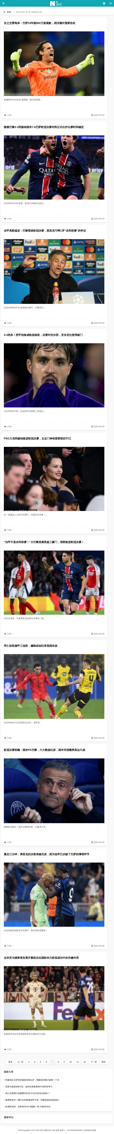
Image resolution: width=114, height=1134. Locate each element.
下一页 (94, 1062)
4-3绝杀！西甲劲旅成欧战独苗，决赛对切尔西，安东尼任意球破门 (43, 335)
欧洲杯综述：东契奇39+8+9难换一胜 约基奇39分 (28, 1106)
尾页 (104, 1062)
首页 (9, 12)
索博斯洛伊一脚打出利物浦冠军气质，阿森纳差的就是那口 (32, 1100)
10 (70, 1062)
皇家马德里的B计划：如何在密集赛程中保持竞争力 (28, 1086)
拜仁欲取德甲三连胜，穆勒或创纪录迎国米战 (30, 645)
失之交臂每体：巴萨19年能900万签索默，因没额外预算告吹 (39, 23)
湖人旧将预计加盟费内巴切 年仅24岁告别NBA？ (27, 1093)
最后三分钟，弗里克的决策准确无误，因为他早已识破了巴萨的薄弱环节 (46, 854)
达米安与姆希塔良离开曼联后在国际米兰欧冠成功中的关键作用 (41, 957)
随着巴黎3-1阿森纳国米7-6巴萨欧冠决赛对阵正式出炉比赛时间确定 (44, 127)
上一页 (20, 1062)
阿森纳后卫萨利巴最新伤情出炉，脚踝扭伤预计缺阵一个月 (32, 1080)
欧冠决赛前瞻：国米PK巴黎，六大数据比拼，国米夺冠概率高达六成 (44, 749)
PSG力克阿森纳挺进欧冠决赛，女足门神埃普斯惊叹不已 (37, 438)
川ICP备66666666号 (75, 1130)
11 (77, 1062)
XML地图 (55, 1130)
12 (85, 1062)
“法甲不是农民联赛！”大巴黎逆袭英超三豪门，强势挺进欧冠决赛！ (44, 542)
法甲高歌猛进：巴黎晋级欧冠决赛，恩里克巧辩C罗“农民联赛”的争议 (45, 230)
